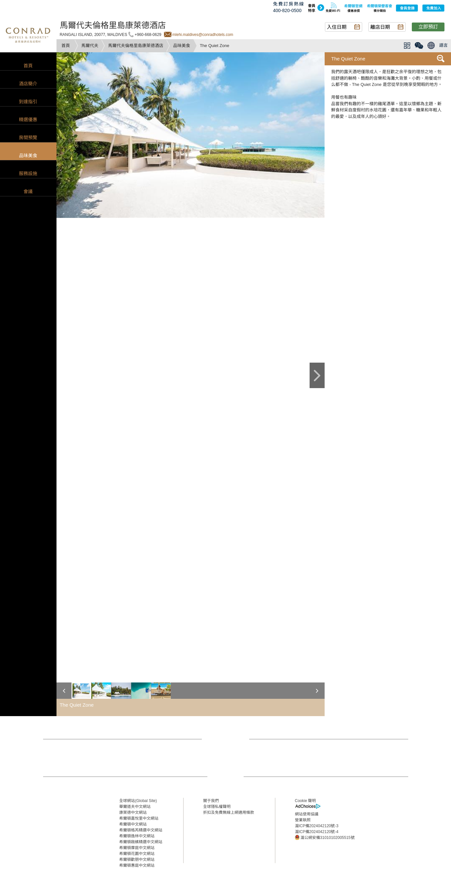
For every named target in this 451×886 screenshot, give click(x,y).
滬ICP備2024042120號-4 (316, 831)
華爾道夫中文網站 (135, 806)
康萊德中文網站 (133, 812)
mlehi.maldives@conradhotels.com (202, 34)
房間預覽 (28, 137)
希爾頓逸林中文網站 (136, 836)
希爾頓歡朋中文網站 (136, 859)
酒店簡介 (28, 83)
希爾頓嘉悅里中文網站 (138, 818)
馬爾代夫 (89, 45)
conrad (28, 34)
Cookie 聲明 (305, 800)
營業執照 (303, 820)
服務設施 (28, 173)
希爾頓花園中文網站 (136, 853)
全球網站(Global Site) (138, 800)
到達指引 (28, 101)
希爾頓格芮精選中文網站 (140, 830)
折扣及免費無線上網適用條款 (228, 812)
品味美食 (181, 45)
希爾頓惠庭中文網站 (136, 865)
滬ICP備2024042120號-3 (316, 826)
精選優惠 (28, 119)
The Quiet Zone (348, 58)
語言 (443, 45)
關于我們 (211, 800)
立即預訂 (428, 26)
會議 (28, 191)
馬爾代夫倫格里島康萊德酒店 (135, 45)
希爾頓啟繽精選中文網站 (140, 842)
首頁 (65, 45)
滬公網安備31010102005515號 (325, 837)
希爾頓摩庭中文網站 (136, 847)
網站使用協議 (306, 814)
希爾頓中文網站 (133, 824)
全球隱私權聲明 (217, 806)
